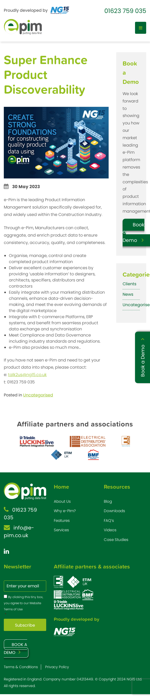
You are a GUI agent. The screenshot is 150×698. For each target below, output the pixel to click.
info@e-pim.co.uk (19, 531)
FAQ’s (109, 520)
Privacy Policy (57, 666)
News (128, 294)
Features (62, 520)
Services (61, 530)
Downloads (114, 510)
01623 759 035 (125, 11)
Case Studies (116, 539)
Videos (110, 530)
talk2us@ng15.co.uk (27, 375)
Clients (129, 284)
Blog (108, 501)
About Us (62, 501)
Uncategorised (38, 395)
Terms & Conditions (21, 666)
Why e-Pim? (65, 510)
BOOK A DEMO (15, 648)
